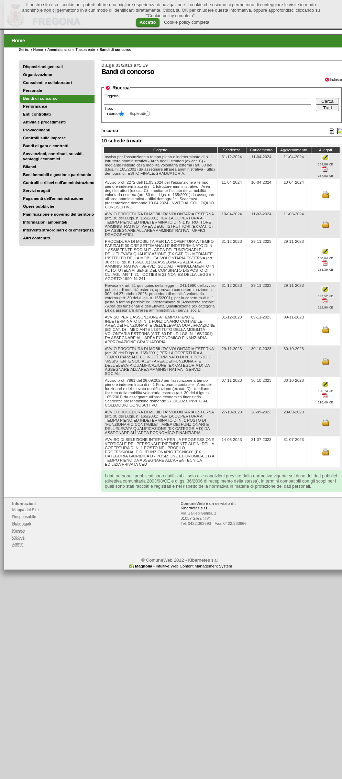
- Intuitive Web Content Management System (183, 566)
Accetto (148, 22)
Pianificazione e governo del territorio (58, 214)
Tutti (327, 107)
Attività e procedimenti (44, 122)
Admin (18, 544)
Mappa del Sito (25, 510)
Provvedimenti (36, 130)
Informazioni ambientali (45, 222)
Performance (35, 106)
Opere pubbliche (38, 206)
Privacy (18, 530)
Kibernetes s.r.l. (194, 508)
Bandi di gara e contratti (45, 146)
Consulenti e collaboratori (47, 82)
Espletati (137, 113)
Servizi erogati (36, 190)
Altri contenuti (36, 238)
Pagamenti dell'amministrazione (53, 198)
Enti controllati (37, 114)
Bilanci (29, 167)
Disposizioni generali (43, 67)
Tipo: (108, 108)
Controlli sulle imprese (44, 138)
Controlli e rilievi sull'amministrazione (58, 183)
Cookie (18, 537)
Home (38, 49)
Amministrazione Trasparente (71, 49)
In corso (111, 113)
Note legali (21, 523)
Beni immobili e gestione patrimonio (57, 175)
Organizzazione (37, 75)
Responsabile (24, 517)
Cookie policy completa (186, 22)
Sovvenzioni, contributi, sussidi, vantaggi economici (53, 156)
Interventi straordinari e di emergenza (58, 230)
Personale (32, 90)
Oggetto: (112, 96)
